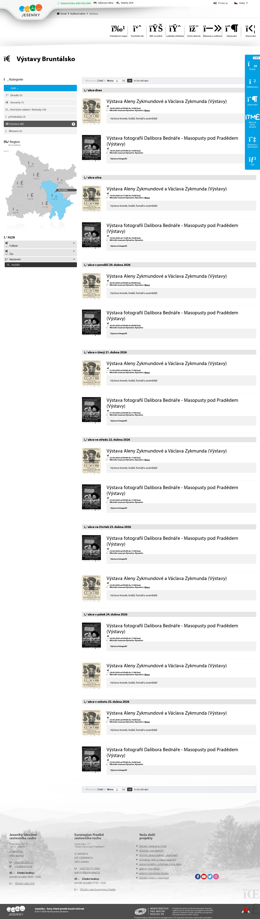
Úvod (31, 10)
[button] (220, 3)
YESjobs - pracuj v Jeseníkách (154, 877)
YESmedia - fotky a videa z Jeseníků (157, 859)
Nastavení (13, 259)
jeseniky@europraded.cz (87, 872)
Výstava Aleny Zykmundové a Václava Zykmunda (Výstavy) (167, 101)
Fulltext (11, 244)
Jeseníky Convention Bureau (154, 873)
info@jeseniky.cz (23, 866)
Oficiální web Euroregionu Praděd (98, 889)
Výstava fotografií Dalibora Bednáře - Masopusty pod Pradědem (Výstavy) (172, 141)
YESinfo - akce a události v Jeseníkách (158, 855)
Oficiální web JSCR (25, 883)
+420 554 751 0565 (89, 868)
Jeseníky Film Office (149, 868)
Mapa (147, 110)
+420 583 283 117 (23, 862)
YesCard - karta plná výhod (152, 846)
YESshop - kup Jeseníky (151, 850)
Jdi (129, 80)
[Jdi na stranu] (117, 81)
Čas (9, 252)
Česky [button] (242, 3)
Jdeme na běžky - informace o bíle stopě (160, 864)
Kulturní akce (77, 13)
